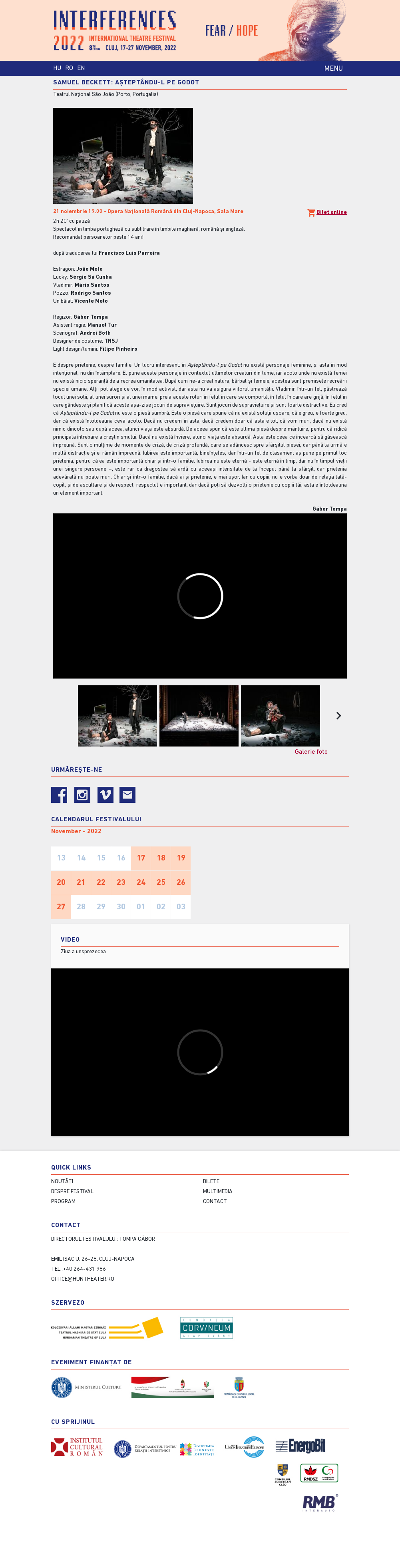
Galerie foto (311, 752)
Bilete (211, 1182)
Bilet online (327, 213)
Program (63, 1202)
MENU (333, 69)
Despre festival (72, 1192)
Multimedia (218, 1192)
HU (57, 68)
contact (215, 1202)
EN (81, 68)
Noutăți (62, 1182)
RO (69, 68)
